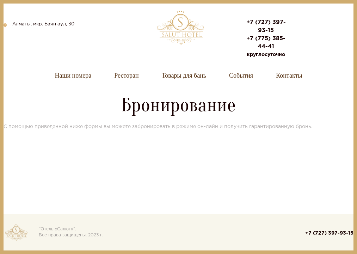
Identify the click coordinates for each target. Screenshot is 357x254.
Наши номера (73, 75)
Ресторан (126, 75)
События (241, 75)
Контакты (289, 75)
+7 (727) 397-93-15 (329, 233)
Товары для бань (184, 75)
